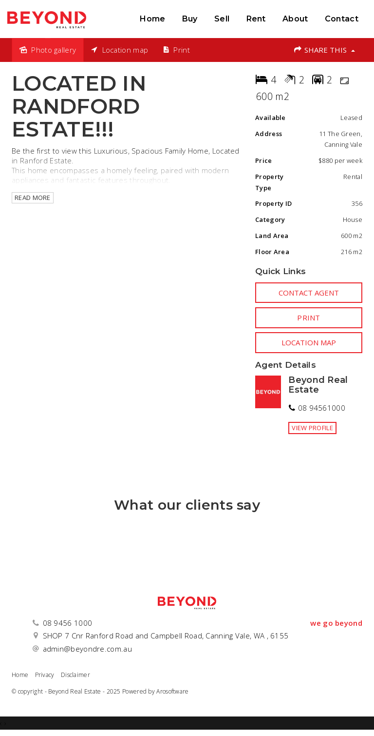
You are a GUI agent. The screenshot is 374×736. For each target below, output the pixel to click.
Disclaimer (75, 675)
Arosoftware (172, 691)
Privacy (45, 675)
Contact (341, 18)
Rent (256, 18)
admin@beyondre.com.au (87, 649)
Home (152, 18)
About (295, 18)
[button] (308, 317)
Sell (221, 18)
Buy (190, 18)
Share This (324, 49)
